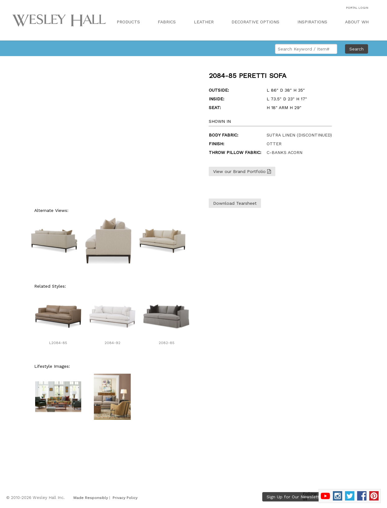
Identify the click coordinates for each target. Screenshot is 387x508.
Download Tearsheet (235, 203)
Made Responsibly (90, 498)
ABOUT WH (357, 21)
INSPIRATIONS (312, 21)
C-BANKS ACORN (284, 152)
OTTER (274, 143)
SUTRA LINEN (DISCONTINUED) (299, 134)
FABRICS (167, 21)
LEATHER (204, 21)
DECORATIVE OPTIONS (255, 21)
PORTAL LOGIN (357, 7)
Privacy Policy (125, 498)
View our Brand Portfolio (242, 171)
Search (356, 48)
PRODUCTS (128, 21)
